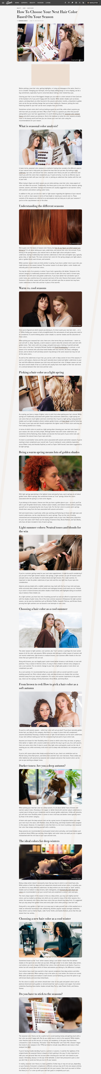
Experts (24, 3)
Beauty (32, 3)
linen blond (65, 421)
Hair (24, 8)
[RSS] (83, 3)
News (17, 3)
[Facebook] (65, 3)
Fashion (40, 3)
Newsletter (92, 3)
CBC (28, 1047)
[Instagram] (76, 3)
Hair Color (30, 8)
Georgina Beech (23, 21)
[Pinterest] (69, 3)
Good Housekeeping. (61, 347)
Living (48, 3)
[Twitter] (80, 3)
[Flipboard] (72, 3)
